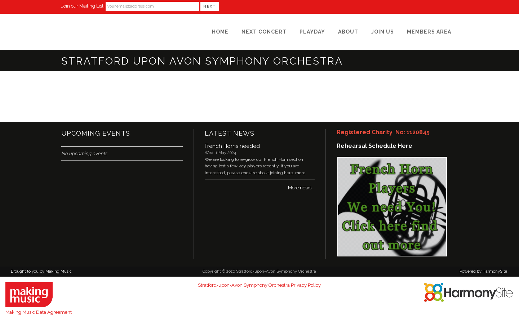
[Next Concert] (264, 32)
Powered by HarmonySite (483, 271)
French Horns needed (232, 146)
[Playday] (312, 32)
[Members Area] (429, 32)
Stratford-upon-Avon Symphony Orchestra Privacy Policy (259, 285)
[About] (348, 32)
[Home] (220, 32)
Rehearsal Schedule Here (374, 145)
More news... (301, 187)
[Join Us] (382, 32)
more (300, 172)
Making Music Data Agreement (38, 312)
